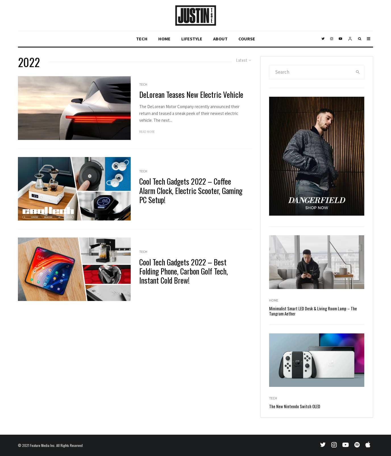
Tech (141, 39)
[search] (358, 72)
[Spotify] (357, 444)
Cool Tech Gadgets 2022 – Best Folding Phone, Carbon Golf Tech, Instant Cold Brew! (183, 271)
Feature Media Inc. (42, 445)
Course (246, 39)
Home (164, 39)
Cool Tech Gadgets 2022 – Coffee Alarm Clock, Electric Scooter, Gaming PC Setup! (190, 190)
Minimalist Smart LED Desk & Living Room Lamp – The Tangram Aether (313, 312)
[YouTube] (340, 39)
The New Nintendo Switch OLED (294, 407)
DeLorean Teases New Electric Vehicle (191, 94)
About (220, 39)
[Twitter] (323, 39)
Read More (147, 132)
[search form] (310, 72)
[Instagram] (331, 39)
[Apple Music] (368, 444)
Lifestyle (191, 39)
